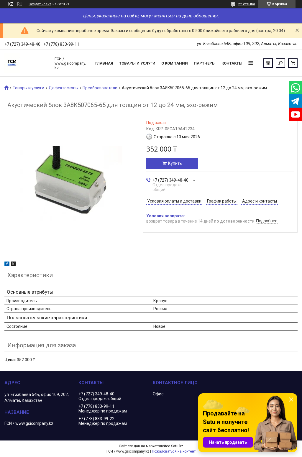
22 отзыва (246, 4)
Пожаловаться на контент (174, 451)
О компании (174, 63)
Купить (175, 163)
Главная (104, 63)
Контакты (231, 63)
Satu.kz (177, 446)
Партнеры (205, 63)
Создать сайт (40, 4)
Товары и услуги (137, 63)
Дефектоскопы (63, 88)
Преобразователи (100, 88)
